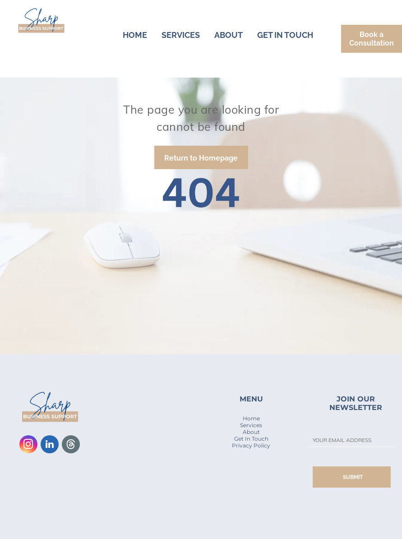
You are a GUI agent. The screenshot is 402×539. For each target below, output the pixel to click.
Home (251, 418)
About (251, 431)
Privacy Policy (251, 445)
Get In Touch (251, 438)
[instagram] (28, 445)
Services (251, 425)
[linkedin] (50, 445)
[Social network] (71, 445)
